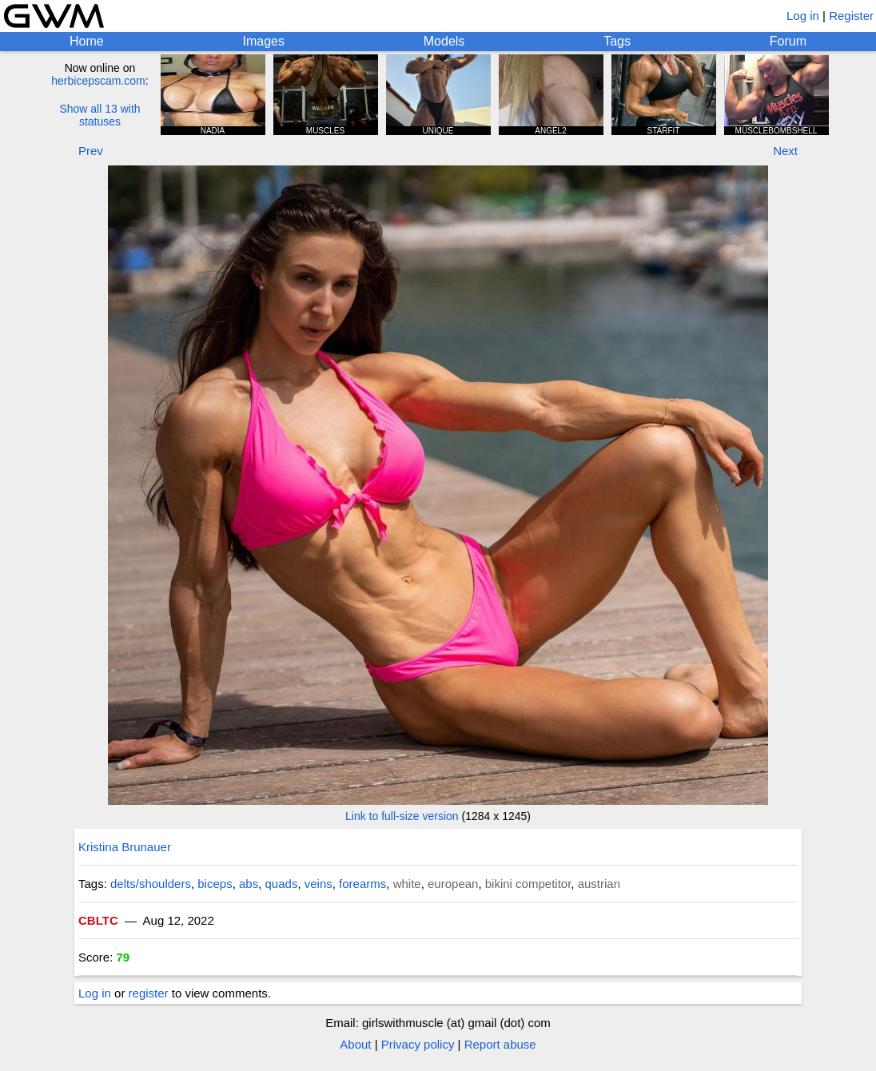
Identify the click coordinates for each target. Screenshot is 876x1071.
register (149, 993)
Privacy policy (418, 1044)
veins (318, 883)
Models (444, 41)
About (355, 1044)
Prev (90, 150)
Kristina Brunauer (124, 847)
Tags (617, 41)
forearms (362, 883)
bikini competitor (528, 883)
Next (785, 150)
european (453, 883)
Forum (788, 41)
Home (87, 41)
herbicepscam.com (98, 80)
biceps (214, 883)
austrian (599, 883)
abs (248, 883)
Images (263, 41)
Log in (802, 15)
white (407, 883)
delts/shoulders (150, 883)
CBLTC (98, 920)
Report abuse (500, 1044)
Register (851, 15)
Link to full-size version (402, 816)
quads (281, 883)
